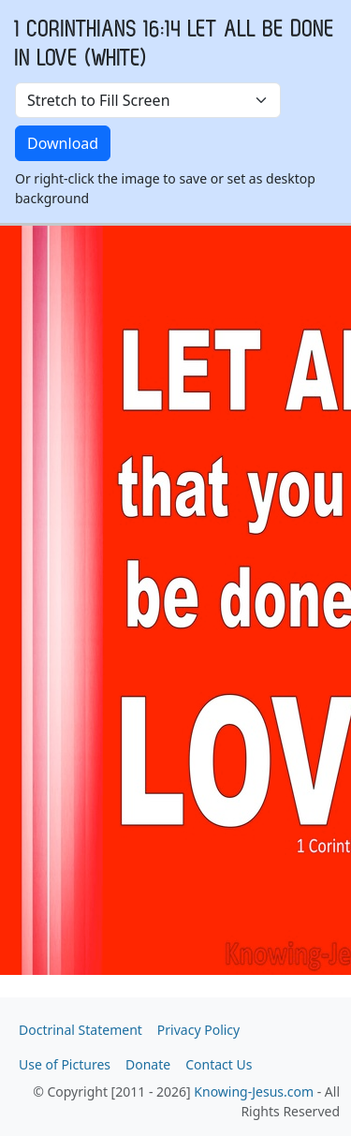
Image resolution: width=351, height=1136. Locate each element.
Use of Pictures (64, 1064)
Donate (147, 1064)
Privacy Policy (198, 1030)
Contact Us (218, 1064)
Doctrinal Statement (80, 1030)
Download (62, 143)
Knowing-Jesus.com (254, 1091)
